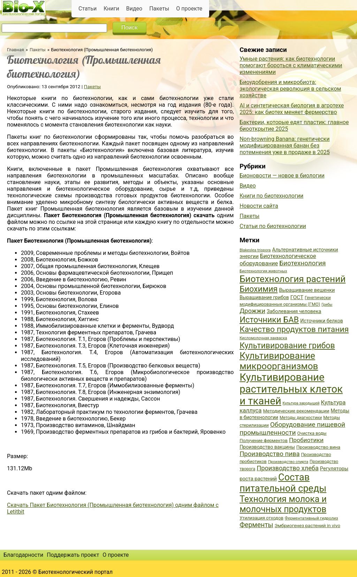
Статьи (87, 8)
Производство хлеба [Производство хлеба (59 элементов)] (288, 468)
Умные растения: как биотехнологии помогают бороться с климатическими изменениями (291, 65)
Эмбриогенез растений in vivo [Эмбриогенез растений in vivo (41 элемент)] (307, 525)
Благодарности (23, 555)
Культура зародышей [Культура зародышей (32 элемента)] (301, 403)
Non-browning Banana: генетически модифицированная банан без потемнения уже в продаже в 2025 (285, 145)
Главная (15, 49)
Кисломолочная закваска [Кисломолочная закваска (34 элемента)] (263, 338)
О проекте (189, 8)
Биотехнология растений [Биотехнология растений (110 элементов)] (292, 279)
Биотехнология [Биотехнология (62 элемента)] (302, 263)
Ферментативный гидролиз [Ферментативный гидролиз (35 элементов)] (311, 518)
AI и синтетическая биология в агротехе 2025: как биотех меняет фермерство (292, 108)
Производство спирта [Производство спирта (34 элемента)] (288, 462)
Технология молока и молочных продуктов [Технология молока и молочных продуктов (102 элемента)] (283, 504)
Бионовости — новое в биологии (282, 175)
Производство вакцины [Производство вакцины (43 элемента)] (267, 447)
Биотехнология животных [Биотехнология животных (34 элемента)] (263, 271)
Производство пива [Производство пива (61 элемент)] (269, 454)
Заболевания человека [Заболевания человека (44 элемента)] (294, 311)
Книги (111, 8)
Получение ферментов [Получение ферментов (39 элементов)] (264, 440)
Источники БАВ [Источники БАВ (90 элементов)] (269, 320)
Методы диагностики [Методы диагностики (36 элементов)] (301, 417)
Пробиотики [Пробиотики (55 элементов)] (306, 439)
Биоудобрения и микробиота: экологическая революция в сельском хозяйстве (290, 89)
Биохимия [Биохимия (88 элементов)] (259, 289)
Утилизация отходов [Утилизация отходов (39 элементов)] (261, 518)
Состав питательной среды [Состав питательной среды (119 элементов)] (283, 483)
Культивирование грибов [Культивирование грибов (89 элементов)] (287, 345)
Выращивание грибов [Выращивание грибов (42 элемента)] (264, 297)
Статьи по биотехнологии (273, 226)
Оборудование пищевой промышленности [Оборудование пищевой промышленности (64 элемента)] (292, 428)
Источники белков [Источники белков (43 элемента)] (321, 321)
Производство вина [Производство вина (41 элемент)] (318, 447)
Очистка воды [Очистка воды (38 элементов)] (312, 433)
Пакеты (159, 8)
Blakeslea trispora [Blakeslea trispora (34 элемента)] (255, 250)
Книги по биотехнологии (271, 195)
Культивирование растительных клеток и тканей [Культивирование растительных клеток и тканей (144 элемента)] (291, 389)
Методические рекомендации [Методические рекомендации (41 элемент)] (296, 410)
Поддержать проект (73, 555)
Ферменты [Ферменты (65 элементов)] (256, 525)
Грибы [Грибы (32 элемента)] (326, 304)
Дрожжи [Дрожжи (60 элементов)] (252, 311)
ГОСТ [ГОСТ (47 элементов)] (296, 297)
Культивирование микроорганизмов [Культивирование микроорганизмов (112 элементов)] (279, 360)
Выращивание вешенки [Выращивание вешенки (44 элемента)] (307, 290)
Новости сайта (259, 206)
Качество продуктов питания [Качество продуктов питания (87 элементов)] (294, 329)
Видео (134, 8)
